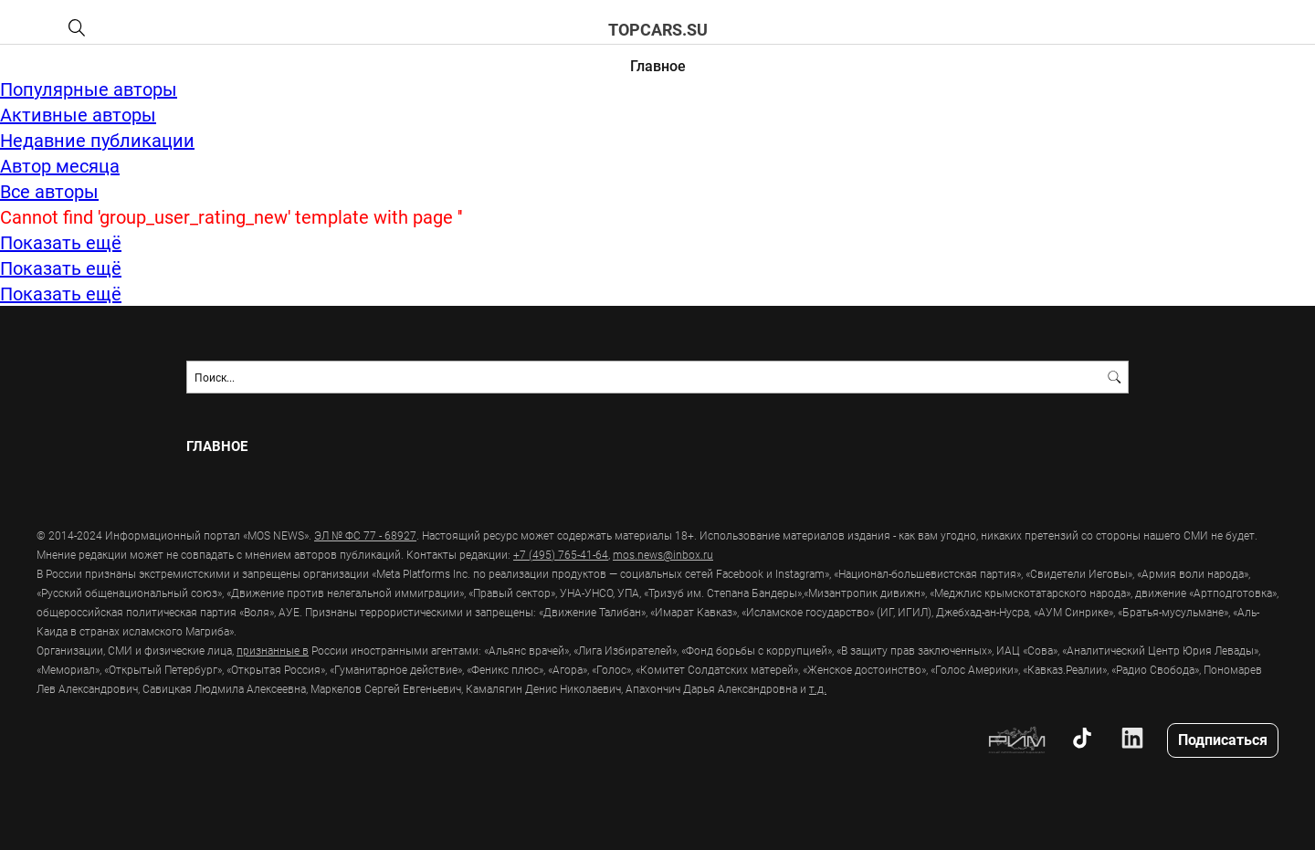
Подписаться (1223, 739)
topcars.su (658, 29)
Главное (658, 65)
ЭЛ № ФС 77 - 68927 (365, 535)
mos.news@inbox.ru (663, 554)
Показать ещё (60, 242)
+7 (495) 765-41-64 (560, 554)
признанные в (273, 650)
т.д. (817, 688)
